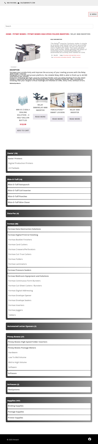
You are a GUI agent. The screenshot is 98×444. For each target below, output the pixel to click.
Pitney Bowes (19, 34)
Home (8, 34)
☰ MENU (93, 14)
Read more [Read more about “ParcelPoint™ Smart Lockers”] (57, 119)
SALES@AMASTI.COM (27, 3)
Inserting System (57, 57)
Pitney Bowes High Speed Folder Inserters (48, 34)
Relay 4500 (69, 57)
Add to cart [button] (23, 130)
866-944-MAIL (12, 3)
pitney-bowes (64, 57)
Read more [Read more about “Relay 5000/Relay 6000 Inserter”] (40, 117)
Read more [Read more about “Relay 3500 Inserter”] (75, 119)
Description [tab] (13, 67)
